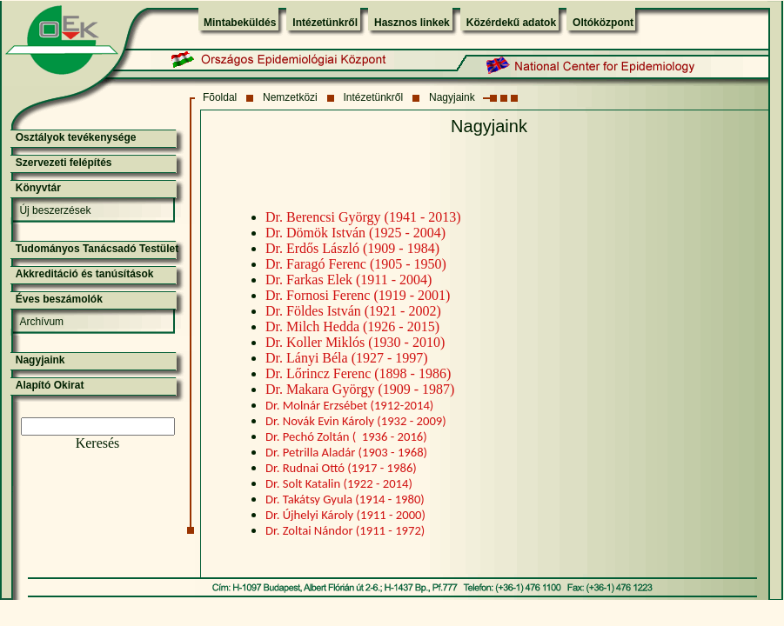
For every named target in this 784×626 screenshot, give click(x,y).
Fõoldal (220, 97)
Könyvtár (38, 188)
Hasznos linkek (412, 23)
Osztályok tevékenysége (76, 137)
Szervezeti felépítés (64, 162)
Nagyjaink (452, 97)
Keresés (98, 443)
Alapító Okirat (50, 385)
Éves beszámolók (59, 299)
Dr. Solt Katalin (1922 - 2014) (338, 483)
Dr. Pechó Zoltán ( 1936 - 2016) (346, 436)
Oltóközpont (603, 23)
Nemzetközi (290, 97)
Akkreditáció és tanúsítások (85, 274)
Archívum (41, 322)
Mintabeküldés (240, 23)
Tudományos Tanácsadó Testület (97, 249)
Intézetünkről (325, 23)
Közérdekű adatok (511, 23)
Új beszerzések (54, 210)
